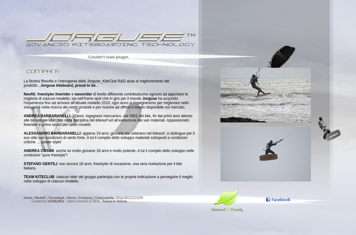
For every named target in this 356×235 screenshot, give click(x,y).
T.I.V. (96, 195)
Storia (71, 192)
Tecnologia (56, 192)
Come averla (104, 192)
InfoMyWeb (56, 195)
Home (28, 192)
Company (85, 192)
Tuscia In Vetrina (114, 195)
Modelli (40, 192)
